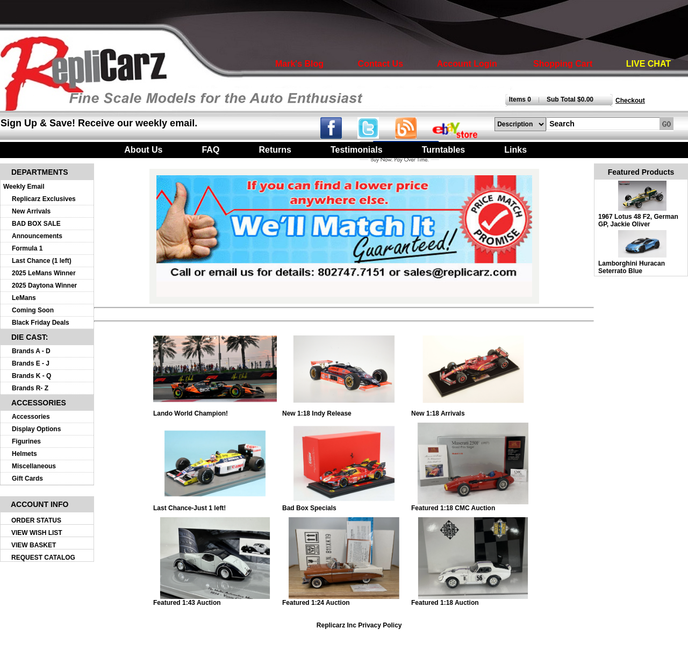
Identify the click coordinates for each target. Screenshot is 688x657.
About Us (143, 149)
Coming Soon (33, 310)
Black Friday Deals (40, 322)
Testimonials (357, 149)
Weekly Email (24, 186)
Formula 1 (27, 248)
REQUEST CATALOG (43, 557)
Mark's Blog (299, 63)
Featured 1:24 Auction (344, 599)
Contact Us (380, 63)
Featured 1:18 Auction (473, 599)
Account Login (467, 63)
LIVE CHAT (648, 63)
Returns (275, 149)
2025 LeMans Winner (44, 273)
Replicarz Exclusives (44, 199)
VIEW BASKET (33, 545)
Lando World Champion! (215, 410)
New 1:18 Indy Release (344, 410)
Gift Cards (27, 478)
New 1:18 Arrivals (473, 410)
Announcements (37, 236)
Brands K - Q (31, 376)
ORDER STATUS (36, 520)
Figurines (26, 441)
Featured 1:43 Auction (215, 599)
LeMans (24, 298)
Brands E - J (30, 363)
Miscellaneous (34, 466)
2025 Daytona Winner (44, 285)
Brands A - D (31, 351)
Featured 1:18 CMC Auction (473, 505)
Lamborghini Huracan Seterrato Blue (631, 267)
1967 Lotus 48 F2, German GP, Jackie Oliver (638, 220)
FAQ (210, 149)
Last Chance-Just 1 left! (215, 505)
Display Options (36, 429)
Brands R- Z (30, 388)
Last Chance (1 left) (41, 261)
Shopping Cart (562, 63)
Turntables (443, 149)
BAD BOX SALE (36, 223)
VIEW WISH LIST (36, 533)
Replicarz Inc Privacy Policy (359, 625)
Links (515, 149)
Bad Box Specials (344, 505)
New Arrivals (31, 211)
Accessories (31, 416)
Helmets (24, 454)
